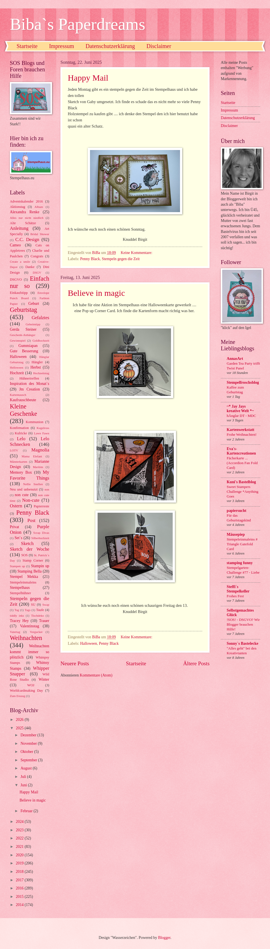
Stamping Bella (29, 571)
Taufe (40, 610)
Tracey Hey (19, 621)
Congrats (37, 256)
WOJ (31, 685)
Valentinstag (29, 626)
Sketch (27, 543)
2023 (20, 830)
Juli (24, 777)
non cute (22, 495)
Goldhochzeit (41, 340)
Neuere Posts (74, 663)
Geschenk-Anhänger (22, 335)
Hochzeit (17, 373)
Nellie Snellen (33, 484)
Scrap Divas (41, 532)
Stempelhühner (20, 593)
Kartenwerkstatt (240, 430)
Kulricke (21, 433)
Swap (45, 604)
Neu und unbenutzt (24, 489)
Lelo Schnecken (29, 441)
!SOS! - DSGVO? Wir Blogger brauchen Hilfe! (243, 624)
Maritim (38, 467)
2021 (20, 846)
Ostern (16, 505)
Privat (14, 527)
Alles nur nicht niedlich (26, 217)
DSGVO (16, 279)
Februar (27, 811)
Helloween (16, 367)
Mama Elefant (32, 456)
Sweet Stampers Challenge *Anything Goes (242, 491)
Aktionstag (17, 207)
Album (39, 206)
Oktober (27, 752)
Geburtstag (23, 309)
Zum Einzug (17, 696)
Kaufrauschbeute (23, 400)
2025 (20, 728)
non (46, 489)
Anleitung (19, 228)
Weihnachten (26, 637)
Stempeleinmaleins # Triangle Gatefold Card (242, 544)
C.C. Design (27, 239)
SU (33, 605)
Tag (16, 610)
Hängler (37, 362)
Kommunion (35, 422)
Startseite (27, 46)
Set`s (18, 538)
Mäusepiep (236, 534)
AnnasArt (235, 359)
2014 (20, 905)
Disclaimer (159, 46)
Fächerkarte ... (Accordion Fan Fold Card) (242, 463)
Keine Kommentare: (137, 253)
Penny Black (90, 259)
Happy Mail (88, 77)
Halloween (88, 643)
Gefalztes (40, 317)
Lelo (21, 438)
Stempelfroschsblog (243, 382)
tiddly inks (17, 615)
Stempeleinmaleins (23, 582)
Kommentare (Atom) (96, 675)
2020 (20, 855)
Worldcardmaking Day (26, 691)
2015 (20, 896)
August (27, 768)
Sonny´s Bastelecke (242, 643)
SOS (24, 555)
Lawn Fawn (41, 433)
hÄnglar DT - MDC (241, 416)
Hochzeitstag (41, 373)
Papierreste (41, 506)
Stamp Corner (32, 560)
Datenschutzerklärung (110, 46)
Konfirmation (19, 428)
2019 (20, 863)
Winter (44, 679)
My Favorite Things (29, 474)
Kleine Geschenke (23, 410)
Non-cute (31, 500)
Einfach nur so (29, 282)
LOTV (14, 450)
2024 (20, 821)
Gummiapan (27, 346)
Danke (29, 267)
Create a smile (20, 261)
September (29, 760)
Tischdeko (37, 615)
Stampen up (17, 566)
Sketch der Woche (29, 549)
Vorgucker (36, 632)
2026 (20, 720)
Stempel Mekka (24, 577)
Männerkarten (18, 461)
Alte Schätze (23, 223)
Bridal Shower (39, 234)
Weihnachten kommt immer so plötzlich (29, 651)
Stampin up (40, 566)
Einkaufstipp (19, 293)
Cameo (15, 245)
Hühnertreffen (29, 378)
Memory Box (21, 472)
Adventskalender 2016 (26, 201)
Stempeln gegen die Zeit (121, 259)
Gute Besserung (24, 351)
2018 (20, 871)
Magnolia (40, 450)
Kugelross (43, 428)
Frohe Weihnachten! (241, 434)
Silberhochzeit (40, 538)
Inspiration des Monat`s (29, 384)
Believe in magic (96, 293)
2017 (20, 880)
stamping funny (240, 563)
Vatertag (15, 632)
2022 (20, 838)
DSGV (37, 272)
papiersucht (236, 510)
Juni (24, 785)
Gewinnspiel (18, 340)
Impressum (61, 46)
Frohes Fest (235, 596)
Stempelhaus (20, 587)
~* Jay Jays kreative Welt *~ (240, 408)
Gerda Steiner (23, 329)
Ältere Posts (196, 663)
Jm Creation (29, 389)
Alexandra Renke (24, 212)
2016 (20, 888)
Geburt (33, 303)
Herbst (35, 367)
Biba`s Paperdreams (77, 24)
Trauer (44, 621)
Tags (28, 610)
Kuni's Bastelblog (241, 482)
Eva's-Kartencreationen (241, 451)
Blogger (164, 938)
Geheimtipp (33, 324)
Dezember (29, 735)
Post (31, 520)
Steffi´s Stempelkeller (238, 589)
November (29, 743)
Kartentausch (18, 394)
